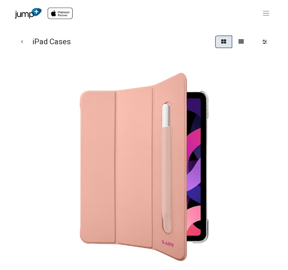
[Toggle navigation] (266, 13)
